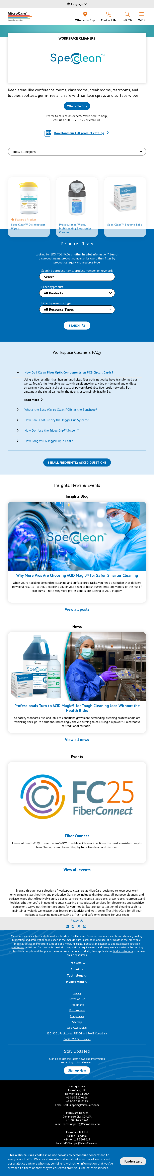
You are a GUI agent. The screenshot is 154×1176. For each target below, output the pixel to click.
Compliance (77, 1016)
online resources (77, 955)
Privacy (77, 993)
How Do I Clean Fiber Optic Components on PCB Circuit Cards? (68, 372)
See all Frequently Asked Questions (77, 462)
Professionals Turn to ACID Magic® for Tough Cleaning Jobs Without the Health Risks (77, 708)
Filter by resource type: (56, 303)
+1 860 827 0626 (77, 1097)
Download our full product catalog (79, 133)
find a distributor (123, 951)
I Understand (133, 1161)
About (75, 969)
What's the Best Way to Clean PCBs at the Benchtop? (60, 409)
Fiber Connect (77, 835)
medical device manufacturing (32, 943)
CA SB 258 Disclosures (77, 1039)
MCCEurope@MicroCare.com (81, 1143)
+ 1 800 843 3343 (77, 1120)
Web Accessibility (77, 1027)
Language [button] (75, 4)
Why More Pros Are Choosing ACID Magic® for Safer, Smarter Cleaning (77, 575)
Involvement (75, 982)
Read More (31, 400)
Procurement (77, 1010)
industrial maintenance (97, 943)
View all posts (77, 609)
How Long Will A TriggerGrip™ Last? (48, 441)
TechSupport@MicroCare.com (81, 1105)
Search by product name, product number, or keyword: (77, 270)
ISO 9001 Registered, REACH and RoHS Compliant (77, 1033)
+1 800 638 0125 (77, 1101)
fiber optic (57, 943)
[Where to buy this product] (77, 106)
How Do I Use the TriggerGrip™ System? (51, 430)
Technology (75, 975)
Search (77, 326)
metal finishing (73, 943)
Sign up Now (77, 1070)
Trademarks (77, 1005)
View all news (77, 739)
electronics (135, 940)
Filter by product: (52, 287)
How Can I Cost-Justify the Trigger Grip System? (56, 420)
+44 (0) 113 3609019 (77, 1139)
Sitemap (77, 1022)
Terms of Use (77, 999)
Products (75, 963)
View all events (77, 869)
